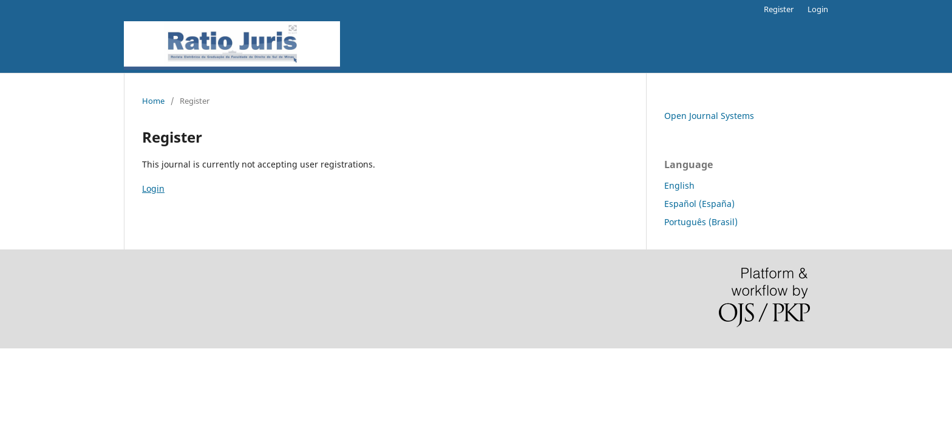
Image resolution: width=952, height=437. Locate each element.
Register (779, 9)
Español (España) (699, 203)
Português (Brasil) (701, 222)
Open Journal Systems (709, 115)
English (679, 185)
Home (153, 100)
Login (817, 9)
